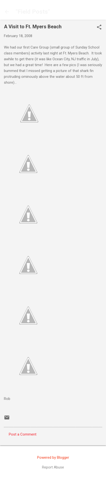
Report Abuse (53, 467)
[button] (99, 27)
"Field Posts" (33, 11)
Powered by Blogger (53, 457)
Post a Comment (22, 434)
